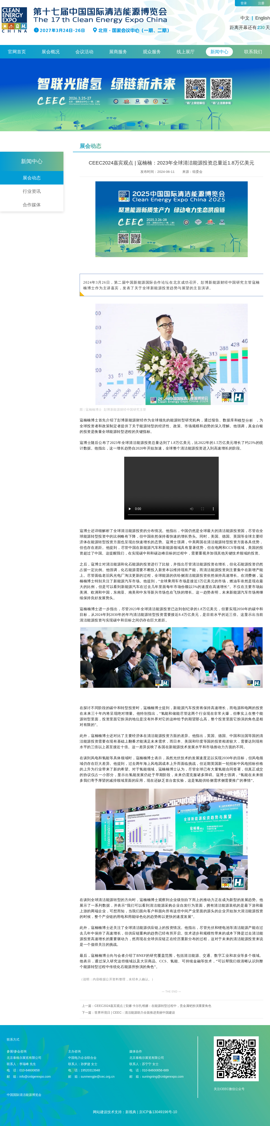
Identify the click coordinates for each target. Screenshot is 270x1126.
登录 (244, 3)
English (262, 18)
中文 (245, 18)
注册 (261, 3)
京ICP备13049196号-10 (158, 1112)
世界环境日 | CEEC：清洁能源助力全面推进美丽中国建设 (134, 1012)
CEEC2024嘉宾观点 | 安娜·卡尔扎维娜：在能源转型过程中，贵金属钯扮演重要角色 (152, 1006)
